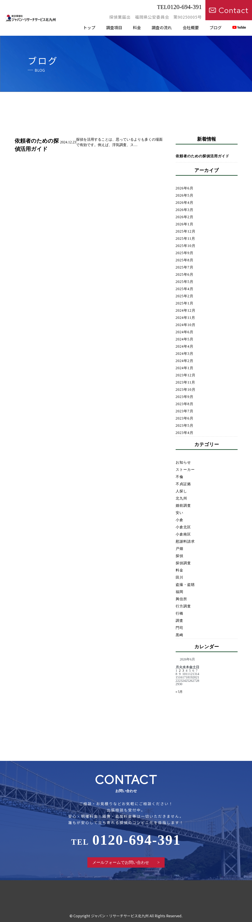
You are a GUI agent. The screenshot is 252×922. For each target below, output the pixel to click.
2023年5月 (184, 425)
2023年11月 (185, 382)
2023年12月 (185, 375)
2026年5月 (184, 195)
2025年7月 (184, 267)
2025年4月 (184, 289)
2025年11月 (185, 238)
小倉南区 (183, 534)
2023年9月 (184, 397)
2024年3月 (184, 353)
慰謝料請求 (185, 541)
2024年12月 (185, 310)
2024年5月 (184, 339)
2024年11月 (185, 318)
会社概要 (191, 27)
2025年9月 (184, 253)
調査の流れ (162, 27)
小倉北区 (183, 527)
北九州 (181, 498)
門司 (179, 628)
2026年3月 (184, 210)
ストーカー (185, 469)
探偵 (179, 556)
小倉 (179, 520)
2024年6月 (184, 332)
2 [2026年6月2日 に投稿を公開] (180, 670)
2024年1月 (184, 368)
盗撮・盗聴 (185, 585)
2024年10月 (185, 325)
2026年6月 (184, 188)
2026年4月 (184, 202)
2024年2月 (184, 361)
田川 (179, 577)
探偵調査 (183, 563)
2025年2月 (184, 296)
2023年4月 (184, 433)
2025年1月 (184, 303)
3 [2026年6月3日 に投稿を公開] (183, 670)
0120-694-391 (179, 7)
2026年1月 (184, 224)
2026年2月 (184, 217)
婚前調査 (183, 505)
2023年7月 (184, 411)
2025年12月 (185, 231)
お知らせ (183, 462)
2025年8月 (184, 260)
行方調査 (183, 606)
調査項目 (114, 27)
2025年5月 (184, 282)
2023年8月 (184, 404)
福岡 (179, 592)
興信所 (181, 599)
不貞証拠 (183, 484)
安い (179, 513)
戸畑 (179, 549)
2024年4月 (184, 346)
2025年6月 (184, 274)
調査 (179, 620)
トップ (89, 27)
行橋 (179, 613)
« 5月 (179, 691)
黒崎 (179, 635)
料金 (137, 27)
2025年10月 (185, 246)
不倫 (179, 477)
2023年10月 (185, 389)
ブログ (215, 27)
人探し (181, 491)
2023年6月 (184, 418)
